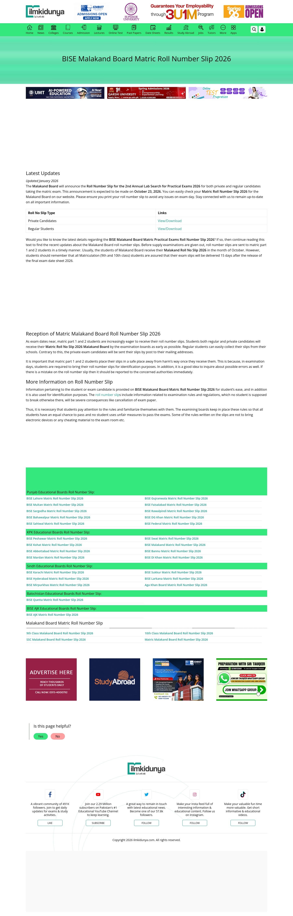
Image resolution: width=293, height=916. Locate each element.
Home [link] (29, 30)
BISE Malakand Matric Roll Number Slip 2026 (175, 545)
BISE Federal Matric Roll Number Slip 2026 (173, 524)
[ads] (51, 679)
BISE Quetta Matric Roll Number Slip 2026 (54, 600)
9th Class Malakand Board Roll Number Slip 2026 (59, 633)
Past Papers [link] (134, 30)
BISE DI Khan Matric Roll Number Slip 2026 (174, 557)
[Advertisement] (146, 130)
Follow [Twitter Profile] (146, 823)
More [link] (223, 30)
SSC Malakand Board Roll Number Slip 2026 (56, 639)
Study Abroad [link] (185, 30)
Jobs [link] (200, 30)
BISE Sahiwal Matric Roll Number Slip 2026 (55, 524)
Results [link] (168, 30)
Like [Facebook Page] (50, 823)
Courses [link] (68, 30)
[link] (95, 11)
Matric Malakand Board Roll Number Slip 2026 (176, 639)
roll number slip (107, 395)
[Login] (262, 29)
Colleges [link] (53, 30)
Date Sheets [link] (152, 30)
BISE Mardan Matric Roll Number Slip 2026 (55, 557)
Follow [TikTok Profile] (243, 823)
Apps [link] (234, 30)
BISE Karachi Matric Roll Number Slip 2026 (55, 572)
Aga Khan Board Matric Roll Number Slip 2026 (176, 585)
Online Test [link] (116, 30)
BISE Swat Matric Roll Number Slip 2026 (172, 538)
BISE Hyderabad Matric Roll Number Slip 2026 (57, 579)
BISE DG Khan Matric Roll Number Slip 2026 (174, 517)
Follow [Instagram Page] (195, 823)
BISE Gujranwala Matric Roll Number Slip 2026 (176, 498)
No (58, 736)
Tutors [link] (212, 30)
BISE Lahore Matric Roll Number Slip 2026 (54, 498)
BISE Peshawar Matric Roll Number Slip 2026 (56, 538)
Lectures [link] (99, 30)
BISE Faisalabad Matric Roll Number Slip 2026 (176, 505)
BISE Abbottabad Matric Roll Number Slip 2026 (58, 551)
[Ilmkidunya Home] (48, 11)
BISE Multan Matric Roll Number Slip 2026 (54, 505)
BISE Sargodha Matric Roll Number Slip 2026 (56, 511)
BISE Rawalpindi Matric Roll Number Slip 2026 (176, 511)
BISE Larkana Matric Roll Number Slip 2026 (174, 579)
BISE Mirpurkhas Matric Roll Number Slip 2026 (58, 585)
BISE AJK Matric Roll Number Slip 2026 (52, 615)
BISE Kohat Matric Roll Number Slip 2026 (54, 545)
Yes (40, 736)
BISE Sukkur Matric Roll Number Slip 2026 (173, 572)
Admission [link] (83, 30)
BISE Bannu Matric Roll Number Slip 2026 (173, 551)
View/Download (170, 221)
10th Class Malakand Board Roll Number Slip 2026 (179, 633)
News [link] (40, 30)
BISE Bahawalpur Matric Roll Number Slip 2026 (58, 517)
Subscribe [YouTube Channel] (98, 823)
